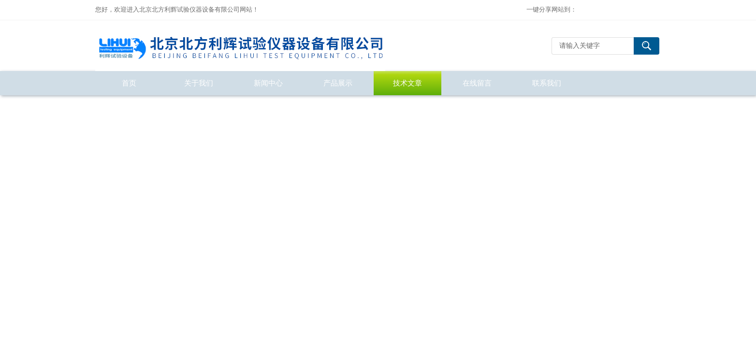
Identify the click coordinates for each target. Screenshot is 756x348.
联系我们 (546, 83)
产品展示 (337, 83)
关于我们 (198, 83)
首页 (129, 83)
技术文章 (407, 83)
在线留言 (477, 83)
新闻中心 (268, 83)
